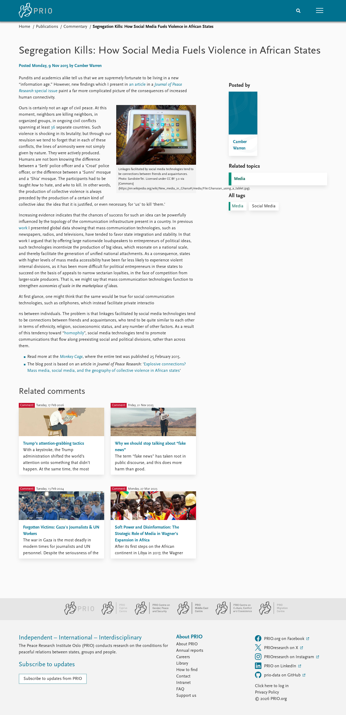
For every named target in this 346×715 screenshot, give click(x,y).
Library (182, 663)
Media (239, 179)
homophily (74, 333)
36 (53, 127)
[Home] (35, 11)
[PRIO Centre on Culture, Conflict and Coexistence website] (231, 614)
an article (137, 85)
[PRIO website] (77, 614)
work (23, 228)
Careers (183, 657)
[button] (319, 10)
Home (24, 27)
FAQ (180, 689)
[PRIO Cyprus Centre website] (112, 614)
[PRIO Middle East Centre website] (190, 614)
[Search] (298, 10)
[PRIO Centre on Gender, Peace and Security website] (150, 614)
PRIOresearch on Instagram (285, 656)
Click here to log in (272, 686)
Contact (183, 676)
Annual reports (189, 651)
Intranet (183, 683)
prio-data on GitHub (278, 675)
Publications (47, 27)
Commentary (75, 27)
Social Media (264, 206)
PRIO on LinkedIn (276, 665)
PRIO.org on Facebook (280, 638)
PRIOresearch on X (277, 647)
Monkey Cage (71, 357)
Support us (186, 696)
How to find (187, 670)
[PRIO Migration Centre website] (270, 614)
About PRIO (187, 644)
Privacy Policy (267, 692)
